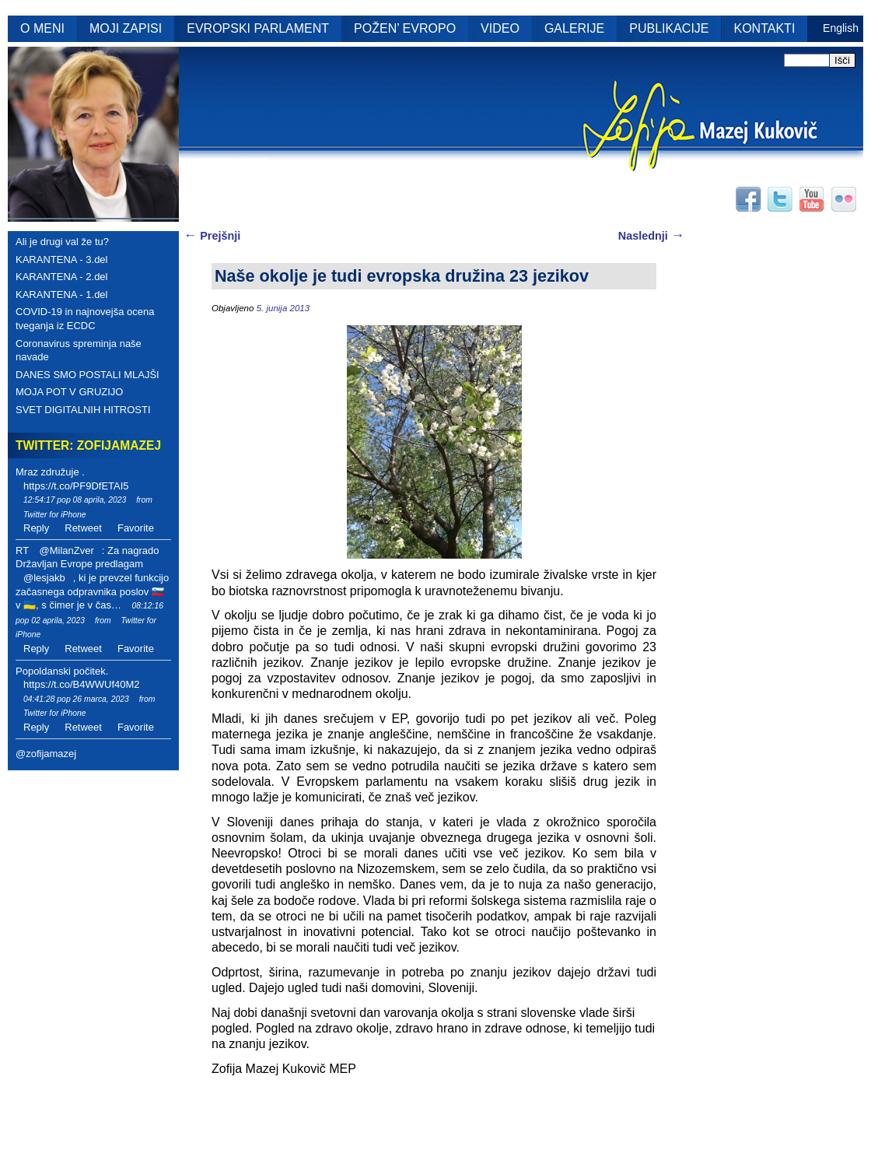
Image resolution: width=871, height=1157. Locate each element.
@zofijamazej (46, 753)
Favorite (135, 528)
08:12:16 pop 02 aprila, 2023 (89, 613)
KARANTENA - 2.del (62, 276)
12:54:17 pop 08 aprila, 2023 (74, 500)
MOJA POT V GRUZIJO (69, 392)
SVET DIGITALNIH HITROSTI (83, 409)
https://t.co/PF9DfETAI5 (76, 486)
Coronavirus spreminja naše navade (79, 350)
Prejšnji (212, 236)
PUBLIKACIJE (668, 28)
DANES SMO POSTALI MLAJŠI (87, 374)
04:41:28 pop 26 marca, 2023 (76, 699)
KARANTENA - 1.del (62, 294)
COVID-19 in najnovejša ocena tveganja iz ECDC (85, 318)
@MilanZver (66, 550)
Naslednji (651, 236)
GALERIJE (574, 28)
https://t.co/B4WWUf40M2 (81, 684)
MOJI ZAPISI (125, 28)
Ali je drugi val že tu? (62, 241)
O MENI (42, 28)
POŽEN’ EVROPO (405, 28)
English (841, 28)
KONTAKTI (765, 28)
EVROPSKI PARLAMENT (258, 28)
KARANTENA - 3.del (62, 259)
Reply (36, 528)
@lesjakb (44, 578)
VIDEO (500, 28)
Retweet (83, 528)
